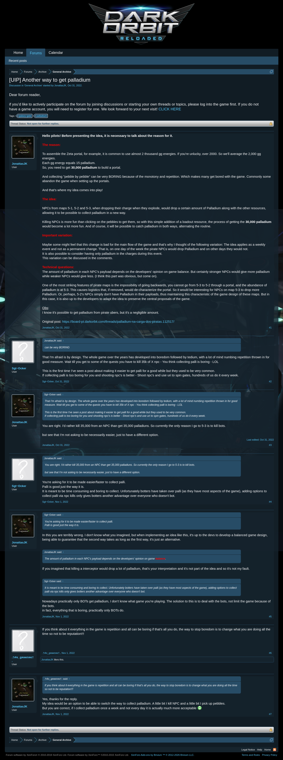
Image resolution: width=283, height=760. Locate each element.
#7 (270, 714)
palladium (41, 116)
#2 (270, 381)
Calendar (56, 53)
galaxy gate (24, 116)
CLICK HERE (170, 109)
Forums (36, 53)
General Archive (33, 85)
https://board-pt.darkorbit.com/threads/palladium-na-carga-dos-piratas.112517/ (118, 321)
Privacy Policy (269, 755)
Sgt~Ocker (19, 368)
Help (259, 749)
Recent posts (18, 60)
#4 (270, 501)
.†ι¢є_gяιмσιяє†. (23, 659)
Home (18, 53)
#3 (270, 445)
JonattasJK (60, 85)
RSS (274, 749)
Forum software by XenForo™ (98, 755)
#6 (270, 653)
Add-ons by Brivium (162, 755)
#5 (270, 616)
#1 (270, 327)
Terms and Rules (251, 755)
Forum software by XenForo (36, 755)
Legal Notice (248, 749)
